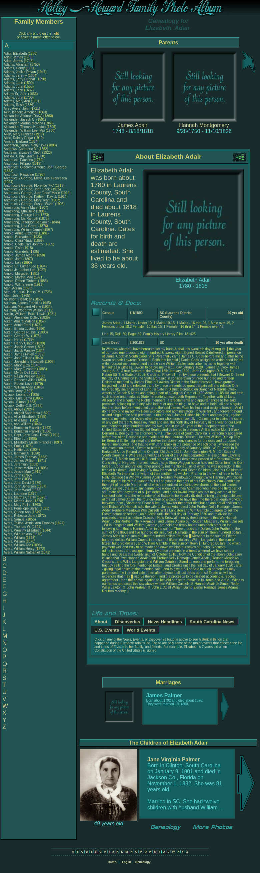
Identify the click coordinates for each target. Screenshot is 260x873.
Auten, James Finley (19, 354)
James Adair (132, 125)
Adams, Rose (14, 105)
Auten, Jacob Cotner (19, 347)
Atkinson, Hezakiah (18, 299)
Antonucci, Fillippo (18, 163)
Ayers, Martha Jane (18, 501)
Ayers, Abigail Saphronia (22, 413)
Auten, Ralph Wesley (19, 376)
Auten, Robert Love (18, 383)
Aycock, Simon (15, 402)
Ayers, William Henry (19, 549)
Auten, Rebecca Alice (19, 380)
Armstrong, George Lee (21, 215)
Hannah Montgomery (204, 125)
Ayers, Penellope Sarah (21, 508)
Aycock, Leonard (16, 394)
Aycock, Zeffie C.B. (18, 405)
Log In (126, 862)
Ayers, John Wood (17, 490)
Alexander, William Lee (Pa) (24, 130)
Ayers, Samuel (15, 519)
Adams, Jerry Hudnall (20, 79)
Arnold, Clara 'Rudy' (19, 240)
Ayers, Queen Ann (17, 512)
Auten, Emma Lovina (19, 328)
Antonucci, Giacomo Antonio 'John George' (35, 167)
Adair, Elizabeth (16, 53)
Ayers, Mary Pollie (17, 505)
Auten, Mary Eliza (17, 365)
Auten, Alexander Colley (21, 317)
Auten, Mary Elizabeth (20, 369)
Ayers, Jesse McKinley (20, 468)
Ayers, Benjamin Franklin (22, 427)
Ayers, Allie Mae (16, 420)
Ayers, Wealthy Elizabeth (22, 530)
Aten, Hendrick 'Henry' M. (22, 292)
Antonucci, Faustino (19, 160)
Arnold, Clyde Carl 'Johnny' (24, 244)
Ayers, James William (19, 461)
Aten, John (12, 295)
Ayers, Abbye (14, 409)
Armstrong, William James (23, 229)
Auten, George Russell (20, 332)
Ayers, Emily (13, 446)
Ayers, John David (17, 483)
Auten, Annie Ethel (17, 325)
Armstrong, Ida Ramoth (21, 218)
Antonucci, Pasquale (19, 174)
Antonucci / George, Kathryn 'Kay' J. (30, 196)
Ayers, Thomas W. (17, 527)
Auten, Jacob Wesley (19, 350)
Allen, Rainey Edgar (18, 138)
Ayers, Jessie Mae (17, 472)
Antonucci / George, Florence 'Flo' (29, 185)
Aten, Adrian (13, 288)
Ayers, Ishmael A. (17, 453)
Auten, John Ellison (18, 358)
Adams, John (14, 83)
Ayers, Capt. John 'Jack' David (26, 435)
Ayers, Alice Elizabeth (20, 416)
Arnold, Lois (13, 262)
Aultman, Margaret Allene (22, 306)
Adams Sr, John (16, 94)
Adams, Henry (15, 68)
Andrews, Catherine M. (21, 149)
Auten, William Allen (18, 387)
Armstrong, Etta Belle (19, 211)
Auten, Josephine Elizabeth (24, 361)
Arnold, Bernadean (18, 237)
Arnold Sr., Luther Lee (20, 266)
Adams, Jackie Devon (20, 72)
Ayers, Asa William (17, 424)
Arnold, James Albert (19, 255)
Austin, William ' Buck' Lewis (25, 314)
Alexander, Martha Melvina (23, 123)
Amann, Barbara (16, 141)
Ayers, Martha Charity (20, 497)
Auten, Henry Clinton (19, 343)
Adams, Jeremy (16, 75)
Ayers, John (13, 475)
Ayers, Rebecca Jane (19, 516)
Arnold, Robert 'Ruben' (21, 281)
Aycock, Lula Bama (18, 398)
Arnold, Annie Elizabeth (21, 233)
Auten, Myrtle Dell (17, 372)
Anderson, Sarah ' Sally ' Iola (25, 145)
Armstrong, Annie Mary (21, 207)
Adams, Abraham (17, 64)
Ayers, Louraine (16, 494)
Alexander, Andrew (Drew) (23, 116)
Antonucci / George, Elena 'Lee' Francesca (35, 178)
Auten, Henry (14, 339)
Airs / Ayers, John (17, 108)
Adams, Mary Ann (17, 101)
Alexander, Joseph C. (19, 119)
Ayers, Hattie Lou (16, 450)
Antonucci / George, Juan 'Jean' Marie (32, 193)
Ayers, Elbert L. (15, 439)
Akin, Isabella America (20, 112)
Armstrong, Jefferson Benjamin (26, 222)
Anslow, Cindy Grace (19, 156)
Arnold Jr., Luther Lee (20, 270)
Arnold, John (13, 259)
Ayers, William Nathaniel (22, 552)
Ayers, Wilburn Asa (18, 534)
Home (112, 862)
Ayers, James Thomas (20, 457)
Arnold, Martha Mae (19, 277)
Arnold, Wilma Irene (18, 284)
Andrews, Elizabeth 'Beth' (23, 152)
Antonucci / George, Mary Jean (27, 200)
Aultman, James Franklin (22, 303)
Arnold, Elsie (13, 248)
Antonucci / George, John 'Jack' (27, 189)
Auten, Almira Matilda (19, 321)
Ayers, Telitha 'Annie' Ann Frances (29, 523)
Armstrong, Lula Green (20, 226)
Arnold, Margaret (16, 273)
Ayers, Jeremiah (16, 464)
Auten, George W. (17, 336)
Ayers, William (15, 538)
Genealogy (143, 862)
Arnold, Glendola (16, 251)
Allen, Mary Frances (18, 134)
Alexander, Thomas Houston (25, 127)
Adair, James (14, 57)
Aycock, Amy (14, 391)
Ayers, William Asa (17, 545)
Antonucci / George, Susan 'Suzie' (29, 204)
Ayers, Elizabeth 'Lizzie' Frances (27, 442)
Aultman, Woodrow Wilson (23, 310)
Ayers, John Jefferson (20, 486)
